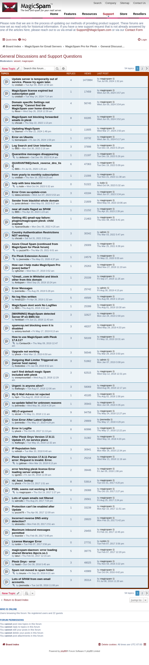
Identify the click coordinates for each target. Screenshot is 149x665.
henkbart (19, 319)
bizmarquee (21, 140)
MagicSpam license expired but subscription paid (32, 92)
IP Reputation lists (24, 448)
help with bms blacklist (27, 183)
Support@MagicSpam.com (93, 30)
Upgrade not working (25, 351)
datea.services (22, 195)
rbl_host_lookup (22, 480)
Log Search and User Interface (32, 145)
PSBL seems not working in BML (33, 489)
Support (108, 14)
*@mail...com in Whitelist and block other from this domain (35, 278)
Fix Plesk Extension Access (30, 256)
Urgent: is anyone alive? (28, 385)
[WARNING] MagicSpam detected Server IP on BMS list (33, 315)
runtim (18, 544)
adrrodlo (19, 501)
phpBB (64, 651)
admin (103, 232)
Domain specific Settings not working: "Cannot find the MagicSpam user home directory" (34, 105)
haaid (18, 564)
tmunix (22, 573)
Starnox (19, 131)
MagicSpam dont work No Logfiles (34, 305)
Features (70, 14)
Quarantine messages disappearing (35, 154)
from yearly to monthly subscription (35, 174)
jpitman (23, 463)
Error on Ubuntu (22, 137)
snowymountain (23, 377)
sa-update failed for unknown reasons (36, 402)
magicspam (28, 61)
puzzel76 (24, 250)
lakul (17, 556)
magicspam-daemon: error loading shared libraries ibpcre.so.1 (34, 551)
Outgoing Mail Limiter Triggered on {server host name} (35, 361)
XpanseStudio (22, 226)
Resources (89, 14)
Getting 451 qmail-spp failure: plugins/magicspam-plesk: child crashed (33, 220)
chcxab (18, 123)
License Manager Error (27, 541)
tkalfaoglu (20, 388)
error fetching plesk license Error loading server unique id (33, 470)
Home (54, 14)
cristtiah (19, 85)
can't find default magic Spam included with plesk (31, 373)
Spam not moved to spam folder (33, 570)
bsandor (19, 535)
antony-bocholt (22, 331)
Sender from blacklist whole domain (35, 200)
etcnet (18, 414)
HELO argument (22, 411)
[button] (147, 68)
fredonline (20, 366)
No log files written (24, 296)
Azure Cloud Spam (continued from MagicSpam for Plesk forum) (35, 245)
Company (110, 3)
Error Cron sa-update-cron (29, 192)
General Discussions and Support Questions (41, 56)
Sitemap (124, 3)
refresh (18, 451)
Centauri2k (24, 343)
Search (97, 3)
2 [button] (142, 68)
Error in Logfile (22, 428)
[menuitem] (22, 39)
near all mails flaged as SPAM (31, 209)
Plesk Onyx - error (24, 561)
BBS (17, 148)
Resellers (139, 14)
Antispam (20, 282)
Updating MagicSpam (26, 128)
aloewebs (20, 524)
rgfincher (19, 271)
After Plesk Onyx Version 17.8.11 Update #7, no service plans (33, 438)
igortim (18, 475)
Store (123, 14)
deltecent (24, 157)
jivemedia (24, 259)
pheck (18, 354)
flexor (18, 111)
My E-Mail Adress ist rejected (31, 394)
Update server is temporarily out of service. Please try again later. (34, 80)
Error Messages (22, 288)
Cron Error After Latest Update (32, 419)
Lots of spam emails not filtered (32, 498)
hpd (17, 397)
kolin (21, 186)
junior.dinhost (22, 203)
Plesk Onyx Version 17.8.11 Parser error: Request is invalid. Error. (34, 458)
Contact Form (134, 30)
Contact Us (139, 3)
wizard (17, 61)
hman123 (20, 299)
